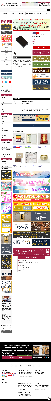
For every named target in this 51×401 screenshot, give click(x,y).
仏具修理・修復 (4, 147)
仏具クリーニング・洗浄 (6, 149)
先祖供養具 (4, 135)
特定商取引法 (20, 392)
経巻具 (3, 118)
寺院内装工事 (4, 144)
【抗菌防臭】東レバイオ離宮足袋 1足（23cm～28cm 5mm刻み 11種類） (31, 165)
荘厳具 (3, 121)
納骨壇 (3, 137)
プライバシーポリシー (28, 392)
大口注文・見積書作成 (38, 7)
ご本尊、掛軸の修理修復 (6, 154)
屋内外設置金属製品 (5, 130)
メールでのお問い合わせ (46, 7)
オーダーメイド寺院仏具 (6, 142)
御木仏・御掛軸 (4, 116)
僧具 (2, 128)
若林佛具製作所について (37, 357)
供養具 (3, 123)
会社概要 (8, 320)
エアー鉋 (3, 156)
